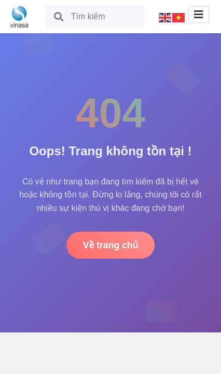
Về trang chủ (111, 245)
